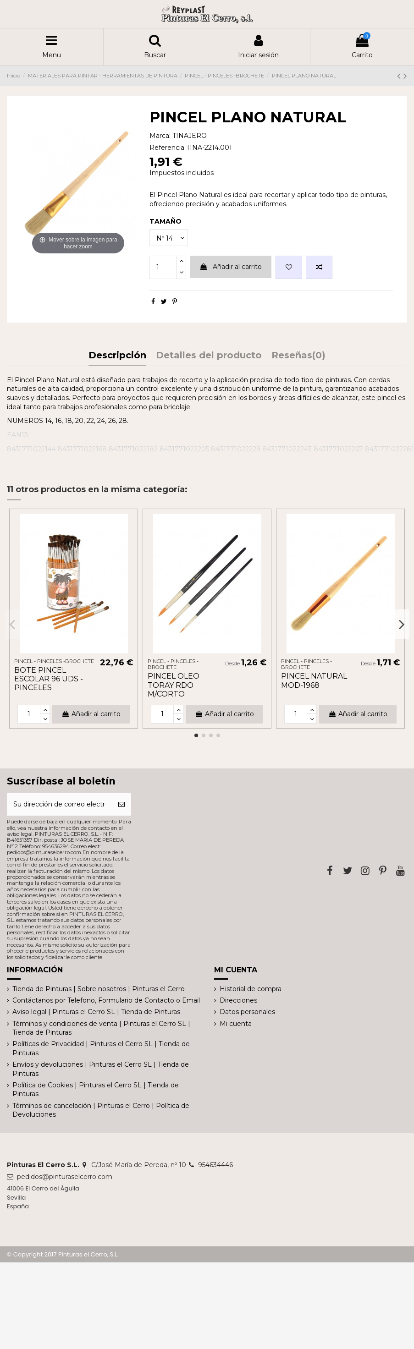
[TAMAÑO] (168, 237)
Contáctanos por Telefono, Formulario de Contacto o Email (106, 1000)
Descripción (117, 356)
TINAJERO (189, 136)
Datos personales (247, 1012)
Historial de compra (251, 989)
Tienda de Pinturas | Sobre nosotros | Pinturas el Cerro (98, 989)
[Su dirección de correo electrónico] (59, 804)
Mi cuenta (236, 1024)
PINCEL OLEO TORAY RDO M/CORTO (173, 685)
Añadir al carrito (230, 267)
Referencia (166, 147)
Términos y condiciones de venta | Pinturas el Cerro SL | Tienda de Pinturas (101, 1028)
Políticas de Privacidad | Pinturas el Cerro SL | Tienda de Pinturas (101, 1048)
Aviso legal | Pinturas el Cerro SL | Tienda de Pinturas (96, 1012)
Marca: (160, 136)
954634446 (215, 1165)
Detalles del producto (209, 356)
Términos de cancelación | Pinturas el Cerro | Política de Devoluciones (100, 1110)
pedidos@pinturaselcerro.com (64, 1177)
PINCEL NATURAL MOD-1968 (314, 680)
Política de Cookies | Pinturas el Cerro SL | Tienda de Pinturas (95, 1089)
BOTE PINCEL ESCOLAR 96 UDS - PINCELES (48, 679)
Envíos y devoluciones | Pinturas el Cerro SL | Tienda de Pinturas (100, 1069)
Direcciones (238, 1000)
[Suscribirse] (121, 804)
